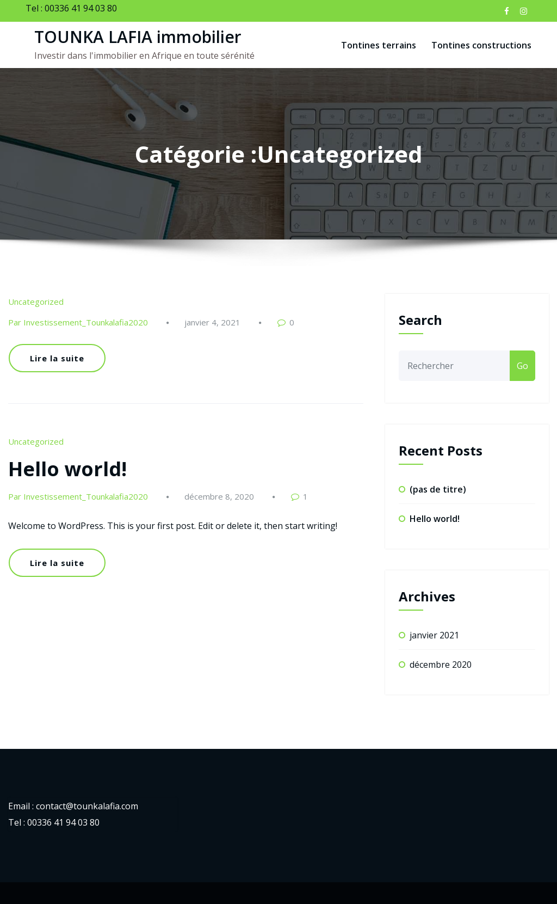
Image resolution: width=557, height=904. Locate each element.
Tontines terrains (378, 45)
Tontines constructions (481, 45)
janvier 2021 (434, 635)
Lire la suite (57, 358)
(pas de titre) (438, 489)
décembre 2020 (441, 665)
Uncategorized (36, 301)
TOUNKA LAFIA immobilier (138, 37)
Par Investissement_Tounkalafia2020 (78, 322)
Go (522, 366)
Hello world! (67, 469)
